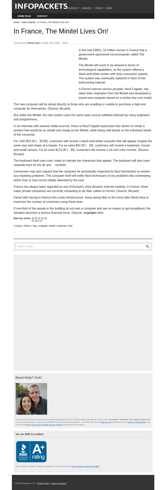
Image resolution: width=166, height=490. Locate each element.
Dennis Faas (33, 43)
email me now (105, 422)
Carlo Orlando (28, 22)
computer (42, 226)
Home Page (24, 16)
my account (72, 8)
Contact (42, 16)
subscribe (86, 8)
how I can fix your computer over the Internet (44, 425)
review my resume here (136, 422)
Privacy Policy (43, 483)
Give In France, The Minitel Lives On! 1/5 (33, 218)
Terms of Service (58, 483)
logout (109, 8)
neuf (70, 226)
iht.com (64, 108)
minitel (52, 226)
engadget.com (93, 212)
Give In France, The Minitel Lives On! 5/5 (45, 218)
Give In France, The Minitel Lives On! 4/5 (42, 218)
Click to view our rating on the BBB (85, 466)
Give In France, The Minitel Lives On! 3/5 (39, 218)
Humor (27, 226)
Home (17, 22)
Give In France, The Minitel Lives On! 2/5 (36, 218)
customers (62, 226)
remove (98, 8)
